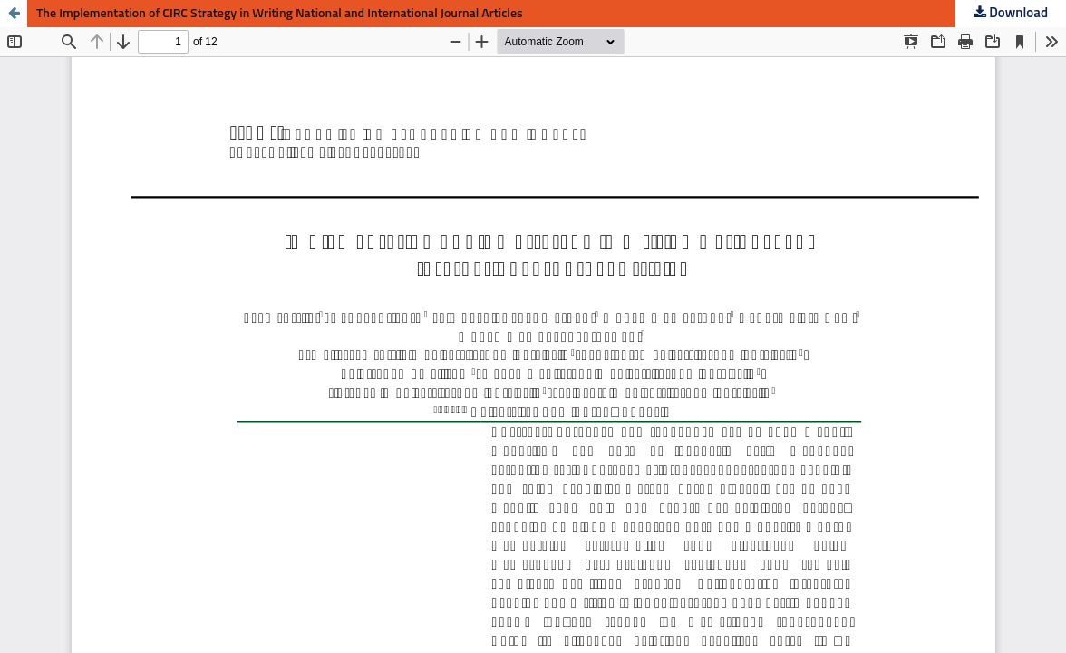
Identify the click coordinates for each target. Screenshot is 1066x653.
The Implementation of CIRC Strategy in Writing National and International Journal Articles (279, 13)
